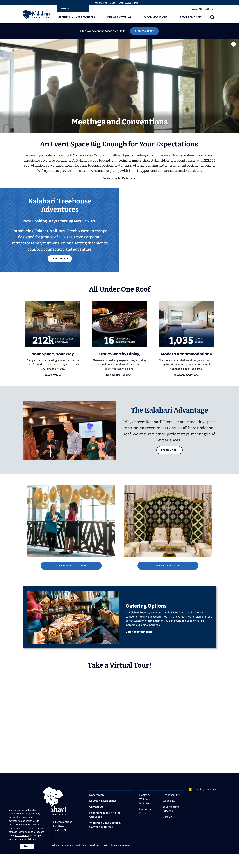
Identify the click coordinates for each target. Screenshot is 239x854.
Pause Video (233, 44)
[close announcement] (236, 2)
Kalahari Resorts (202, 8)
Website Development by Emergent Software (66, 845)
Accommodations (156, 17)
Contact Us (96, 807)
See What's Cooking (118, 375)
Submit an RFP (144, 31)
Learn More (169, 450)
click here (32, 839)
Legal (92, 845)
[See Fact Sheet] (71, 527)
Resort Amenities (191, 17)
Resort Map (96, 795)
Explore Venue (52, 375)
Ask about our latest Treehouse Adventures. (116, 2)
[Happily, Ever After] (168, 527)
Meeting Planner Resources (76, 17)
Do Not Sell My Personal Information (113, 845)
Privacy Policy (22, 835)
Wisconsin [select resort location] (64, 8)
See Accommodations (185, 375)
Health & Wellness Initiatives (145, 799)
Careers (167, 817)
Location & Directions (102, 801)
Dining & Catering (119, 17)
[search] (212, 18)
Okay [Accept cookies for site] (26, 846)
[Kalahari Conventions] (119, 106)
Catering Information (139, 631)
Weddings (169, 801)
